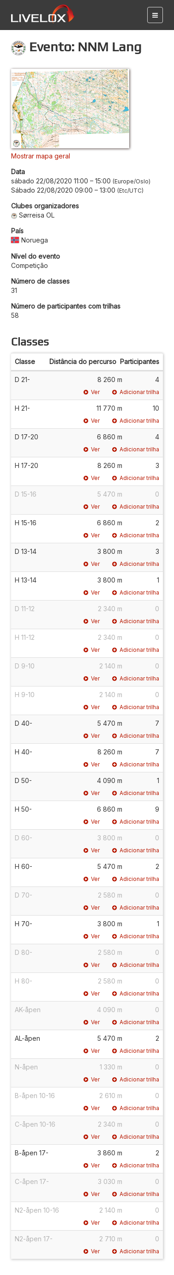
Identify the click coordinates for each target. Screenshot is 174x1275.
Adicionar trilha (135, 392)
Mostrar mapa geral (40, 156)
